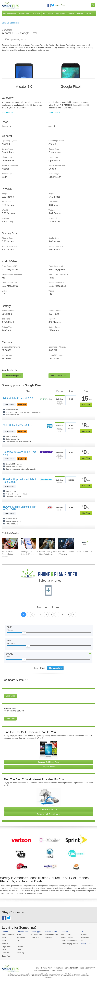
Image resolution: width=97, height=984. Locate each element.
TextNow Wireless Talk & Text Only (19, 453)
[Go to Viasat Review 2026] (84, 543)
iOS (82, 941)
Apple (19, 934)
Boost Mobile (6, 956)
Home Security (60, 13)
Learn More (10, 696)
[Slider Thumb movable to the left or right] (24, 633)
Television (48, 937)
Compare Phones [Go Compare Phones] (49, 767)
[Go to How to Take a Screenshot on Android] (10, 543)
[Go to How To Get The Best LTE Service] (66, 543)
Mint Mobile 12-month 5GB (18, 398)
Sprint (4, 941)
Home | (38, 968)
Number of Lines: (48, 607)
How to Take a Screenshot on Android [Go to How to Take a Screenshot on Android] (7, 554)
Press (63, 5)
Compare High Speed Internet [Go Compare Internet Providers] (48, 814)
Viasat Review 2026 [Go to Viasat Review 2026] (84, 552)
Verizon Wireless (8, 934)
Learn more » (7, 112)
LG (18, 944)
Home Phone (36, 13)
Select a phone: (50, 581)
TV (44, 13)
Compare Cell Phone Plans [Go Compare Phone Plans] (48, 762)
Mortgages (80, 13)
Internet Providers (51, 934)
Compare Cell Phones (10, 23)
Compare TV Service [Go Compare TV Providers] (48, 809)
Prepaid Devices (67, 937)
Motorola (20, 947)
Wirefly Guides (86, 944)
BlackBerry (21, 937)
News (57, 5)
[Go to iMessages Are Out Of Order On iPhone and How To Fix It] (28, 543)
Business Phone (24, 13)
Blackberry (85, 937)
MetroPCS (5, 953)
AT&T (4, 937)
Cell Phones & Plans (9, 13)
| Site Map (84, 968)
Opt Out (92, 968)
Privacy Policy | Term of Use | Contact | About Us (60, 968)
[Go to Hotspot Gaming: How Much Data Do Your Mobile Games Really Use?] (47, 543)
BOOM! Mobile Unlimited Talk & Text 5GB (19, 508)
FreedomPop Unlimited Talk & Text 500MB (20, 480)
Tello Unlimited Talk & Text (17, 425)
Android (84, 934)
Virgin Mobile (6, 947)
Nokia (19, 950)
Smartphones (65, 934)
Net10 (4, 950)
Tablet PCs (35, 937)
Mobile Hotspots (36, 934)
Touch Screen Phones (69, 941)
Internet (50, 13)
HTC (18, 941)
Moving (89, 13)
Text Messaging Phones (69, 944)
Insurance (71, 13)
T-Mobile (5, 944)
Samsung (20, 953)
